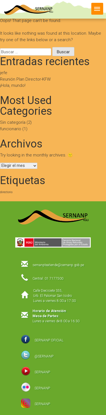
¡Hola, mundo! (12, 85)
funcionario (10, 128)
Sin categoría (12, 122)
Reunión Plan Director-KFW (25, 79)
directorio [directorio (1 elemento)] (6, 192)
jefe (3, 72)
